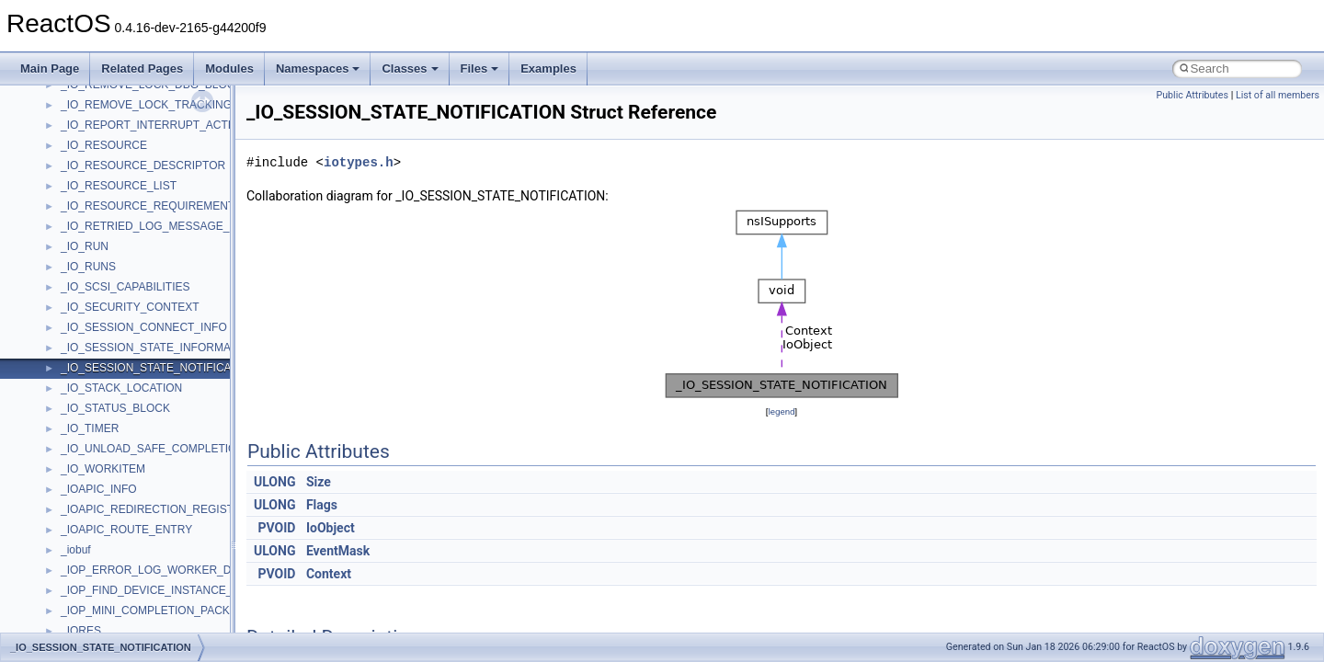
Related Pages (142, 68)
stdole (75, 476)
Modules (229, 68)
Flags (321, 504)
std (68, 456)
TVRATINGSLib (99, 617)
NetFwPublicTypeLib (111, 253)
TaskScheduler (97, 516)
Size (318, 481)
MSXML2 (83, 193)
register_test (91, 354)
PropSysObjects (100, 274)
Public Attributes (1192, 95)
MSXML (80, 172)
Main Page (49, 68)
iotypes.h (359, 162)
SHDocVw (86, 395)
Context (328, 573)
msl (69, 132)
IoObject (330, 527)
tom (70, 577)
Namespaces (318, 68)
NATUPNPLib (94, 233)
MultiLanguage (97, 213)
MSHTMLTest (94, 92)
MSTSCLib (87, 152)
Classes (410, 68)
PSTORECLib (95, 314)
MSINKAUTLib (96, 112)
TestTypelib (88, 537)
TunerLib (82, 597)
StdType (81, 496)
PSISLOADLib (96, 294)
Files (480, 68)
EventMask (338, 550)
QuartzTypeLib (96, 334)
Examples (548, 68)
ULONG (274, 481)
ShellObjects (91, 435)
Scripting (82, 375)
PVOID (277, 527)
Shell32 (79, 415)
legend (781, 411)
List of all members (1277, 95)
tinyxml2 (81, 557)
